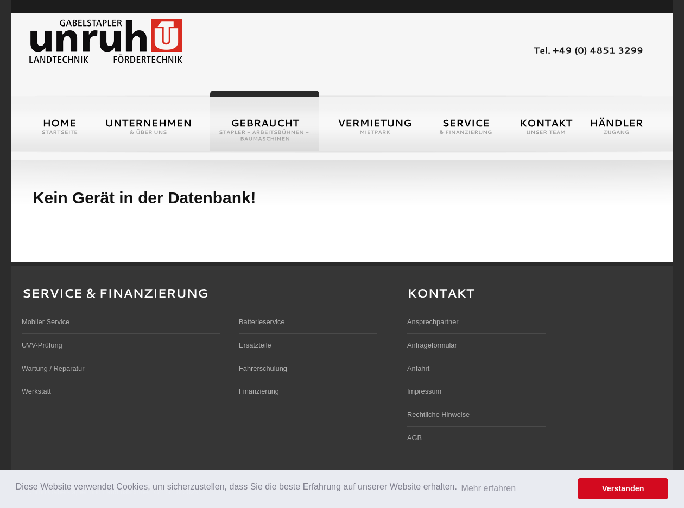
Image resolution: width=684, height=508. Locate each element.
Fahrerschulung (263, 368)
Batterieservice (262, 322)
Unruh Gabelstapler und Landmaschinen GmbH (105, 40)
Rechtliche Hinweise (438, 414)
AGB (414, 438)
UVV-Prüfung (42, 345)
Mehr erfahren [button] (488, 488)
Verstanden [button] (623, 488)
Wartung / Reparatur (53, 368)
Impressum (424, 391)
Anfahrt (418, 368)
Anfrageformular (432, 345)
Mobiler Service (45, 322)
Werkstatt (36, 391)
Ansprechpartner (433, 322)
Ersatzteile (255, 345)
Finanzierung (259, 391)
